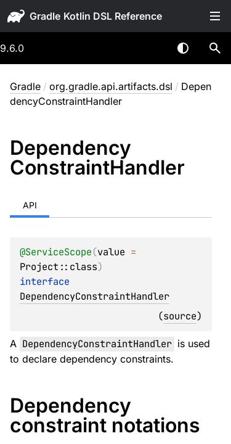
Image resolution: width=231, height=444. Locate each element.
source (180, 316)
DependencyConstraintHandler (94, 296)
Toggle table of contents (215, 16)
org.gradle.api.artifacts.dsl (110, 86)
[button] (215, 48)
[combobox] (151, 48)
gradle (45, 16)
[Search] (215, 48)
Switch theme (183, 48)
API (30, 205)
